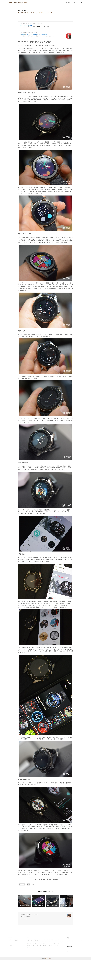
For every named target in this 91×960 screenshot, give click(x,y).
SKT (45, 940)
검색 (82, 941)
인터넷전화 (49, 943)
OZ (40, 945)
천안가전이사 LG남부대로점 (26, 25)
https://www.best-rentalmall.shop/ (27, 32)
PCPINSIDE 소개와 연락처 (13, 940)
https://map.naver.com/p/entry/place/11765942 (30, 23)
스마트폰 (58, 945)
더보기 (28, 947)
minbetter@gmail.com (25, 916)
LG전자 (48, 942)
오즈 (37, 945)
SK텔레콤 (44, 943)
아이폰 (39, 942)
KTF (54, 943)
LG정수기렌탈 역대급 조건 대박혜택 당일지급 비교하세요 (33, 34)
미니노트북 (34, 943)
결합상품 (36, 940)
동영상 (33, 945)
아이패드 (60, 942)
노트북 (48, 940)
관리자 (50, 958)
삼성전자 (58, 943)
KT (52, 940)
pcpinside (57, 940)
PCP (56, 942)
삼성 (39, 943)
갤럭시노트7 (45, 945)
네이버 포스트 (68, 2)
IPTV (41, 940)
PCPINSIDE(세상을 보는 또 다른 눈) (18, 2)
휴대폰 (34, 942)
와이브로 (43, 942)
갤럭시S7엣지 (30, 940)
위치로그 (75, 2)
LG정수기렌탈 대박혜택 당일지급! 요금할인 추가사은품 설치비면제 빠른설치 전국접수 (38, 36)
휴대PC (29, 943)
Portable (30, 942)
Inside (51, 945)
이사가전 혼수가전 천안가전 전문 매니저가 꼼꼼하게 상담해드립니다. (34, 27)
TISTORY (45, 958)
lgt (54, 945)
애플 (53, 942)
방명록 (81, 2)
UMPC (29, 945)
